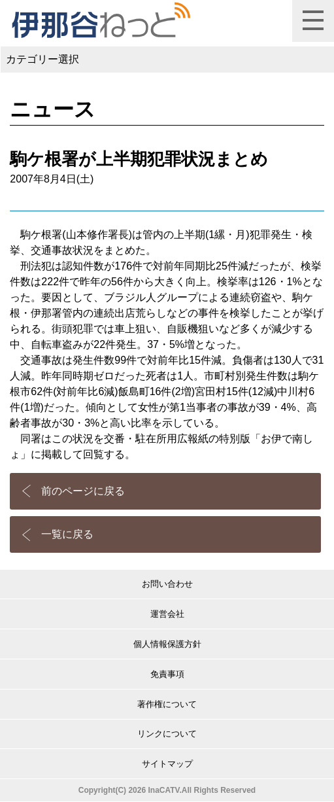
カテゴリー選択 (42, 59)
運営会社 (167, 614)
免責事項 (167, 674)
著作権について (167, 704)
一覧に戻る (67, 534)
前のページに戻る (83, 491)
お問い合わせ (167, 584)
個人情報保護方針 (167, 644)
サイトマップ (167, 764)
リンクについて (167, 734)
